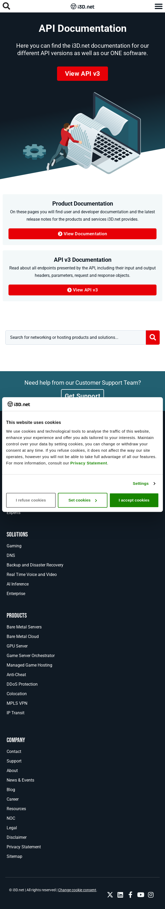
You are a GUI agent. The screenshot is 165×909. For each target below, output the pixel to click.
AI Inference (18, 584)
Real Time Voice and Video (32, 574)
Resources (16, 808)
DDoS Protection (22, 684)
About (12, 770)
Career (13, 799)
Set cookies (82, 500)
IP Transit (15, 712)
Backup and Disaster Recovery (35, 564)
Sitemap (14, 856)
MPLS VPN (17, 703)
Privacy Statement (88, 463)
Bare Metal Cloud (23, 636)
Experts (13, 512)
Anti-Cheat (16, 674)
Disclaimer (17, 837)
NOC (11, 818)
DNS (11, 555)
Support (14, 761)
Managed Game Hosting (29, 665)
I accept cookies (134, 500)
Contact (14, 751)
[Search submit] (153, 337)
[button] (158, 6)
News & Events (20, 780)
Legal (12, 827)
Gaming (14, 545)
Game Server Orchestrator (31, 655)
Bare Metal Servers (24, 626)
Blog (11, 789)
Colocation (17, 693)
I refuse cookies (31, 500)
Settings (141, 483)
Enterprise (16, 593)
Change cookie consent (77, 890)
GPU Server (17, 646)
